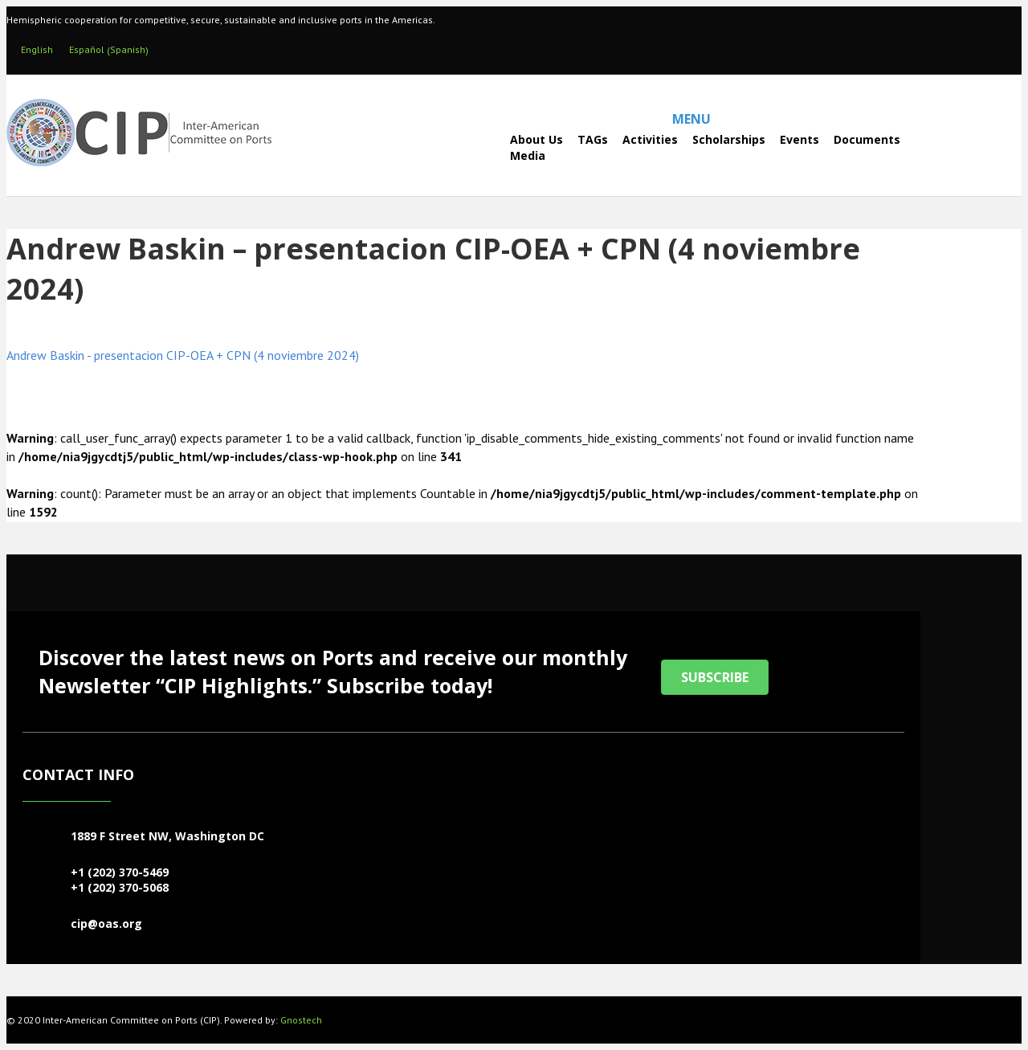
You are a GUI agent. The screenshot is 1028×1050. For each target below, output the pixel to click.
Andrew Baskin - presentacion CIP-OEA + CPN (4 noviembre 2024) (182, 355)
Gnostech (301, 1020)
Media (527, 155)
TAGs (592, 139)
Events (799, 139)
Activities (650, 139)
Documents (867, 139)
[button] (715, 677)
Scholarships (728, 139)
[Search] (467, 147)
